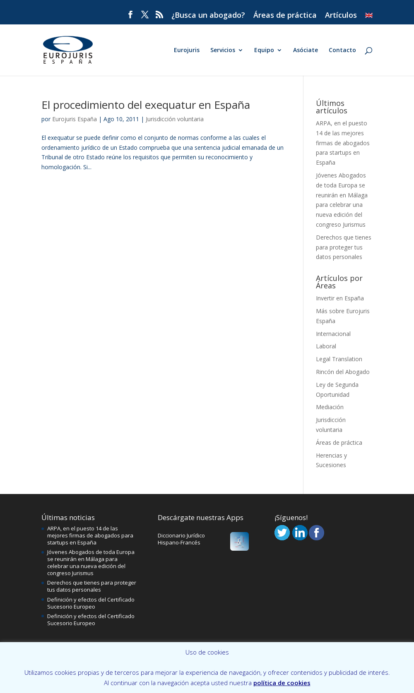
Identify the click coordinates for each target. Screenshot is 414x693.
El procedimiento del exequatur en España (145, 104)
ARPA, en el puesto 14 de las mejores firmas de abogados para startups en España (343, 142)
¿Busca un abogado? (208, 15)
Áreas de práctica (285, 15)
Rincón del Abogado (343, 372)
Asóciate (305, 50)
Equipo (264, 50)
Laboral (326, 346)
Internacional (333, 334)
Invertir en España (340, 298)
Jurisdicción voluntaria (175, 119)
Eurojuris (187, 50)
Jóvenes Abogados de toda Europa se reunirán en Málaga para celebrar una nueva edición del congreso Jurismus (91, 562)
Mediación (330, 407)
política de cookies (281, 683)
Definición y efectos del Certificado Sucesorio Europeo (91, 603)
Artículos (341, 15)
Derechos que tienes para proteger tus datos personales (343, 247)
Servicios (222, 50)
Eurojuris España (74, 119)
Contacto (342, 50)
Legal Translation (339, 359)
